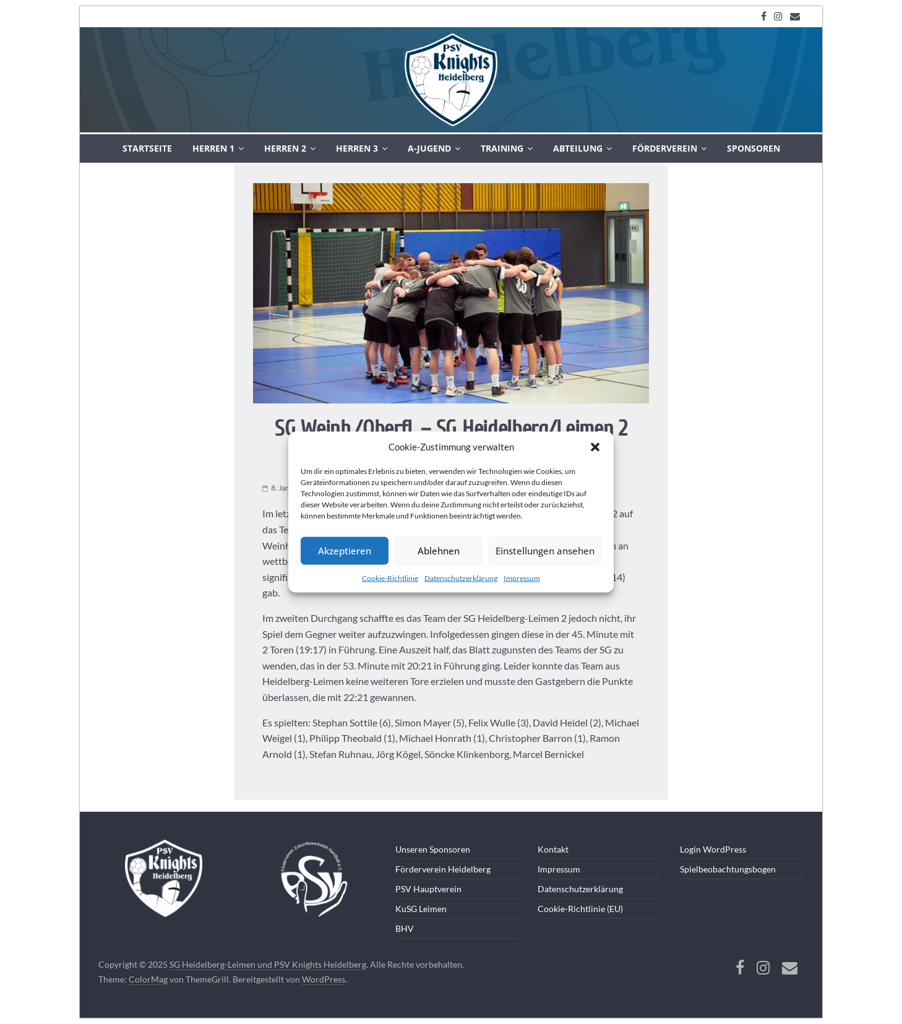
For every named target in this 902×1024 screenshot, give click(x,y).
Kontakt (553, 849)
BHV (404, 928)
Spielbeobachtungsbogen (728, 869)
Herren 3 (357, 148)
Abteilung (578, 148)
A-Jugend (429, 148)
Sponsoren (753, 148)
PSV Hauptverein (428, 889)
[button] (595, 447)
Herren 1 (213, 148)
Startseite (147, 148)
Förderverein (664, 148)
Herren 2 (285, 148)
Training (502, 148)
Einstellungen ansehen (545, 550)
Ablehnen (439, 550)
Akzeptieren (344, 550)
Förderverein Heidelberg (443, 869)
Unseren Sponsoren (432, 849)
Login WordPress (713, 849)
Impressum (522, 577)
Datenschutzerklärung (460, 577)
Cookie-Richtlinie (390, 577)
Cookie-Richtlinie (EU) (580, 908)
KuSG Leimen (421, 908)
